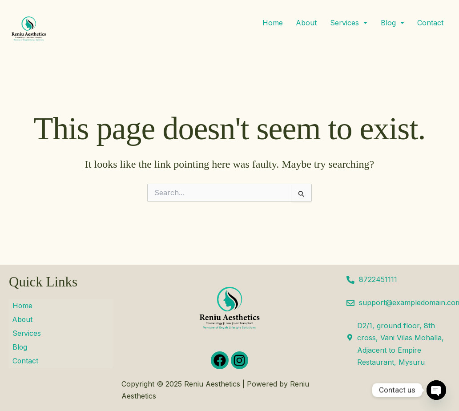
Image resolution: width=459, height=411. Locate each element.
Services (348, 23)
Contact (430, 23)
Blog (392, 23)
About (305, 23)
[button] (348, 23)
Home (272, 23)
